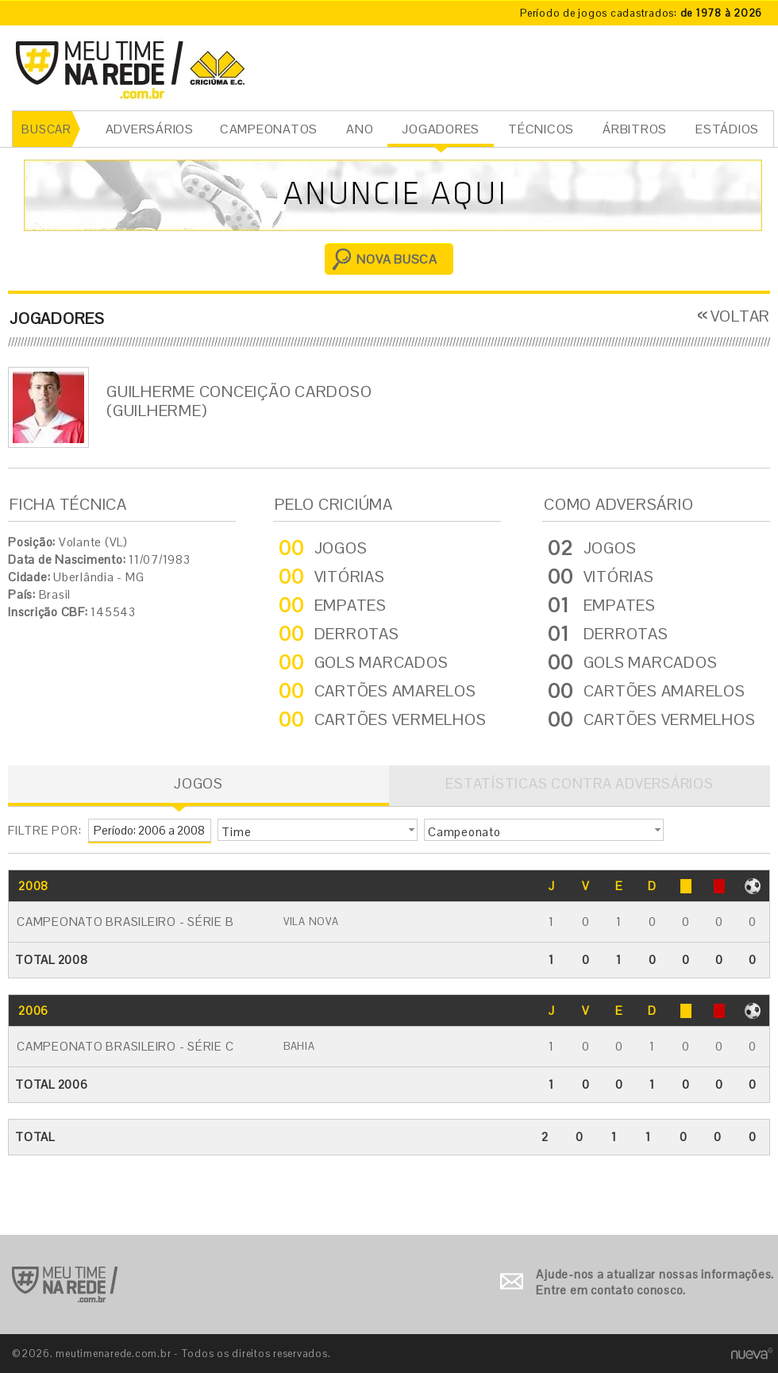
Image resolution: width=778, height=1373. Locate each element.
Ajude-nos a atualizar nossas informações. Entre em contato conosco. (655, 1282)
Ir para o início (64, 1284)
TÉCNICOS (541, 129)
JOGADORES (441, 129)
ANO (359, 129)
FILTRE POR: (44, 830)
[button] (318, 830)
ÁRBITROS (635, 129)
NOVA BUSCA (396, 259)
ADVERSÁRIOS (150, 129)
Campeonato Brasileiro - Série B (125, 921)
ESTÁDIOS (727, 129)
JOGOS (198, 783)
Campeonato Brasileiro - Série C (125, 1046)
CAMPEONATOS (269, 129)
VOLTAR (741, 316)
